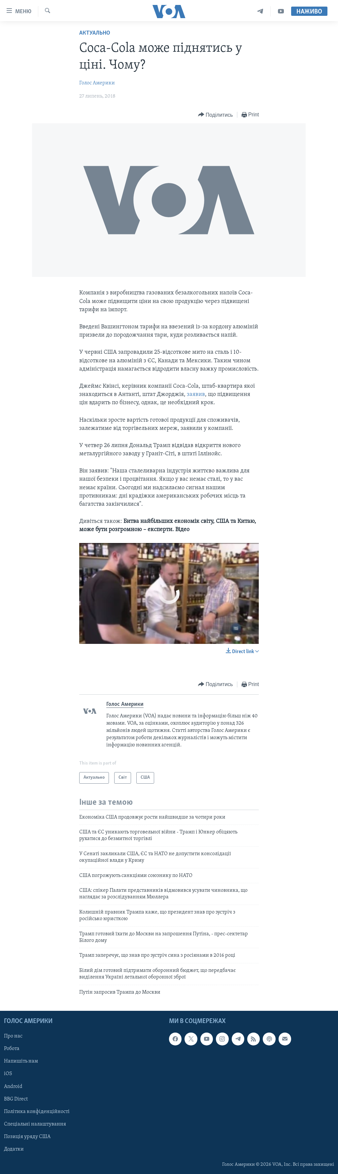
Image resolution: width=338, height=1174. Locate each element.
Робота (11, 1048)
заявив (196, 394)
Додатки (14, 1149)
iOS (8, 1073)
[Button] (215, 114)
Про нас (13, 1036)
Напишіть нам (21, 1061)
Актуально (94, 33)
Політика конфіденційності (37, 1111)
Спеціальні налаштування (35, 1124)
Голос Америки (97, 83)
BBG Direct (16, 1099)
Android (13, 1086)
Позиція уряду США (27, 1136)
